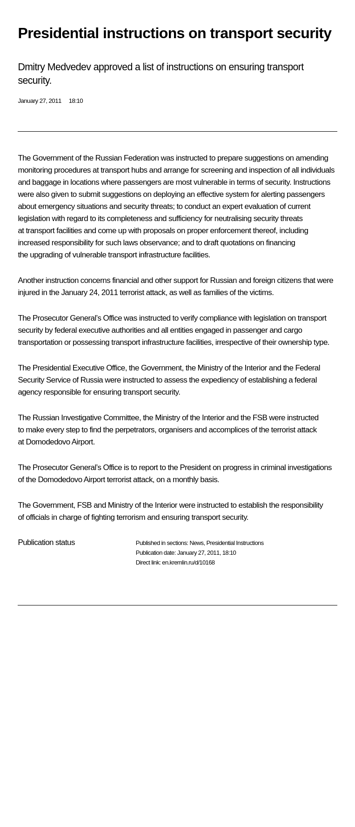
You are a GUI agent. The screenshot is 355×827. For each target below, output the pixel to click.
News (196, 542)
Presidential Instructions (235, 542)
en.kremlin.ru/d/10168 (188, 562)
